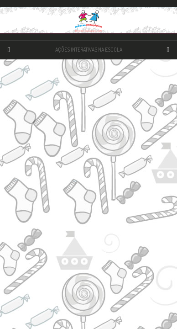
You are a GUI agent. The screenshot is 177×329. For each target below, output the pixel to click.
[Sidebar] (9, 50)
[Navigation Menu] (168, 50)
